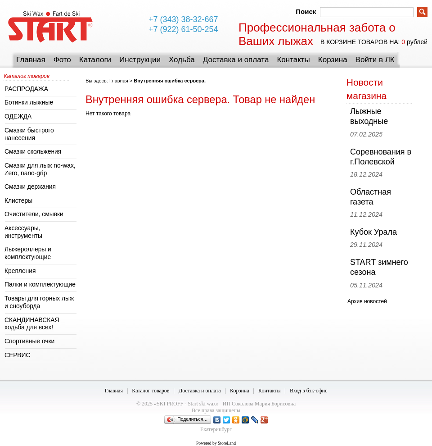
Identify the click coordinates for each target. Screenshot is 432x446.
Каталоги (95, 59)
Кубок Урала (373, 232)
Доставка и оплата (236, 59)
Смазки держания (30, 186)
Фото (62, 59)
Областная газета (370, 196)
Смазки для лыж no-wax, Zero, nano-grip (40, 169)
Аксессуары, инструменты (23, 232)
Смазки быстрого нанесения (29, 134)
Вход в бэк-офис (308, 390)
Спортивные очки (29, 341)
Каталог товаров (150, 390)
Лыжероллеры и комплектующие (27, 253)
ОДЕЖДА (18, 116)
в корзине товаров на (359, 42)
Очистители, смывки (33, 214)
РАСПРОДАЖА (26, 89)
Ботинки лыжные (28, 102)
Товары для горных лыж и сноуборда (39, 302)
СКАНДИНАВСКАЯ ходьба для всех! (31, 324)
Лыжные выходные (369, 116)
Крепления (20, 271)
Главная (30, 59)
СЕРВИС (17, 355)
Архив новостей (367, 301)
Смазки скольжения (32, 151)
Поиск (306, 11)
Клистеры (18, 200)
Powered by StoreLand (216, 443)
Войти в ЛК (375, 59)
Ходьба (182, 59)
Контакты (293, 59)
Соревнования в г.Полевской (380, 156)
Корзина (332, 59)
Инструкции (140, 59)
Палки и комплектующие (40, 284)
